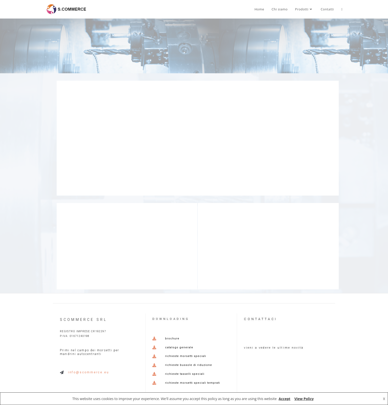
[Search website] (342, 9)
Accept (284, 398)
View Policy (304, 398)
